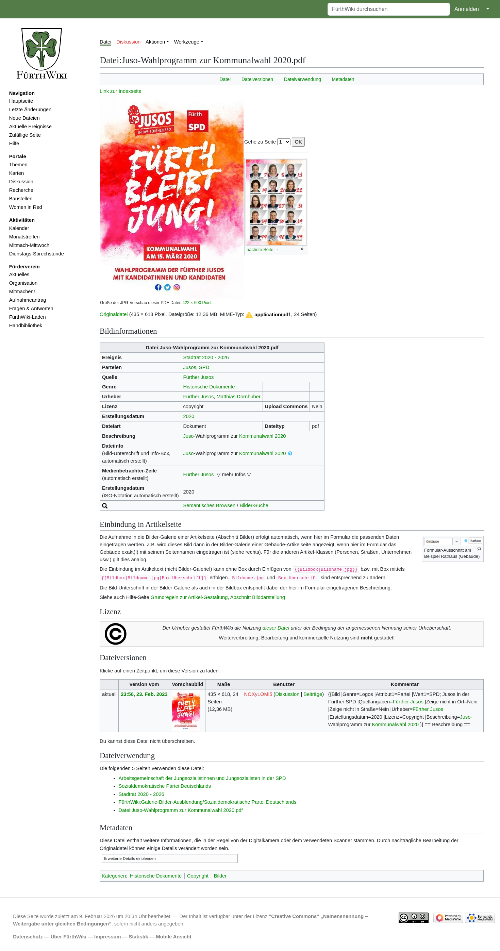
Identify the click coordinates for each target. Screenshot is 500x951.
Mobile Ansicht (173, 936)
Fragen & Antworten (31, 308)
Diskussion (21, 181)
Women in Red (25, 207)
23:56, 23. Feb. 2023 (144, 694)
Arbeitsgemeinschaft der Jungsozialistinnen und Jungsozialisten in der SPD (202, 778)
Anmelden (466, 9)
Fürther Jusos (198, 377)
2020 (188, 416)
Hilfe (14, 143)
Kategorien (114, 876)
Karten (16, 173)
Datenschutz (28, 936)
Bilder (220, 876)
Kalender (19, 228)
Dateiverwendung (302, 79)
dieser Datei (276, 628)
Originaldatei (114, 314)
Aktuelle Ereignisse (30, 126)
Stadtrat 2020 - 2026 (206, 357)
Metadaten (343, 79)
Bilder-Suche (254, 505)
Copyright (198, 876)
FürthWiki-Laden (27, 317)
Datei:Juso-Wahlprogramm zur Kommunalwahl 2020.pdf (181, 810)
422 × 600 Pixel (196, 302)
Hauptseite (21, 101)
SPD (204, 367)
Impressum (107, 936)
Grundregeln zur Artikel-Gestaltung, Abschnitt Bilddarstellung (218, 597)
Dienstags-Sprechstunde (36, 253)
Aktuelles (19, 274)
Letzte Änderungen (30, 109)
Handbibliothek (25, 325)
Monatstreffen (24, 236)
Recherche (21, 190)
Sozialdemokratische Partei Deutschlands (165, 786)
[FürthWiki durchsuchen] (389, 9)
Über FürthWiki (68, 936)
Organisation (23, 283)
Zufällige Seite (25, 135)
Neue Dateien (24, 118)
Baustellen (21, 198)
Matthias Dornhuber (239, 396)
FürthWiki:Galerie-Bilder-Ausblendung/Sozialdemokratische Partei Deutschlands (208, 802)
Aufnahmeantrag (27, 300)
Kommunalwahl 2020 (262, 436)
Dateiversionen (257, 79)
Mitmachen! (22, 291)
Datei (105, 42)
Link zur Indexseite (120, 91)
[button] (267, 314)
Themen (18, 164)
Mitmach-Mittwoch (29, 245)
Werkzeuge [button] (186, 42)
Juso (188, 436)
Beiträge (312, 694)
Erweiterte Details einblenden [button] (130, 858)
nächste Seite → (263, 249)
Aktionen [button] (155, 42)
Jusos (189, 367)
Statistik (138, 936)
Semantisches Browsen (209, 505)
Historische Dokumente (209, 386)
